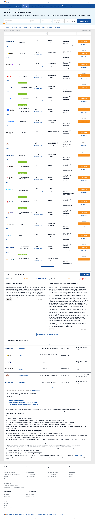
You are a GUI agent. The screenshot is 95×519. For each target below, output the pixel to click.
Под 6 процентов (52, 476)
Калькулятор (27, 27)
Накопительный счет (31, 474)
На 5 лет (6, 505)
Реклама (21, 514)
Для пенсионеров (8, 479)
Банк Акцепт (22, 382)
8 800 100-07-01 (65, 348)
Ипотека (33, 6)
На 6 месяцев (7, 499)
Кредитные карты (54, 6)
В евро (20, 27)
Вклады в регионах (30, 494)
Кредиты (18, 6)
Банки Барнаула (79, 455)
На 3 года (6, 503)
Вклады (25, 6)
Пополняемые (7, 483)
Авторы (55, 514)
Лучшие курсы (47, 2)
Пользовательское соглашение (43, 514)
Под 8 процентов (52, 474)
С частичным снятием (9, 472)
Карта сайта (61, 514)
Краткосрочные (8, 507)
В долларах (6, 27)
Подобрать (84, 21)
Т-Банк (20, 355)
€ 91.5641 (79, 2)
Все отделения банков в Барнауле (47, 387)
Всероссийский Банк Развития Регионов (26, 368)
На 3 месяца (7, 496)
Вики (32, 514)
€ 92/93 (61, 2)
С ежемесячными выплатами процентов (14, 487)
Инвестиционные (30, 470)
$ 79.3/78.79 (55, 2)
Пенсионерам (36, 27)
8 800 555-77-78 (65, 355)
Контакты (27, 514)
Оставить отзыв (85, 274)
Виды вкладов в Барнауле (16, 400)
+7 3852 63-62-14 (65, 375)
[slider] (4, 23)
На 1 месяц (6, 494)
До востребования (30, 476)
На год (5, 501)
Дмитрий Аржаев (35, 390)
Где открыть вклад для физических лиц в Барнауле (23, 404)
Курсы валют (9, 6)
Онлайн (6, 476)
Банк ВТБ (21, 362)
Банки (70, 6)
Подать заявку (83, 41)
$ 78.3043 (72, 2)
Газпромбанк (22, 348)
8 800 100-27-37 (65, 382)
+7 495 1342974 (65, 362)
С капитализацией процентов (11, 485)
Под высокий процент (47, 27)
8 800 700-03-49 (65, 368)
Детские (6, 470)
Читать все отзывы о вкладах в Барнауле (47, 334)
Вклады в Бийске (30, 496)
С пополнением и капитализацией (12, 474)
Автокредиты (42, 6)
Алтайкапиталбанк (23, 375)
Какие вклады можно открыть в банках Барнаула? (23, 402)
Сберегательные (30, 472)
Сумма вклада (8, 20)
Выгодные (57, 27)
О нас (16, 514)
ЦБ (68, 2)
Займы (64, 6)
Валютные (14, 27)
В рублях (71, 470)
